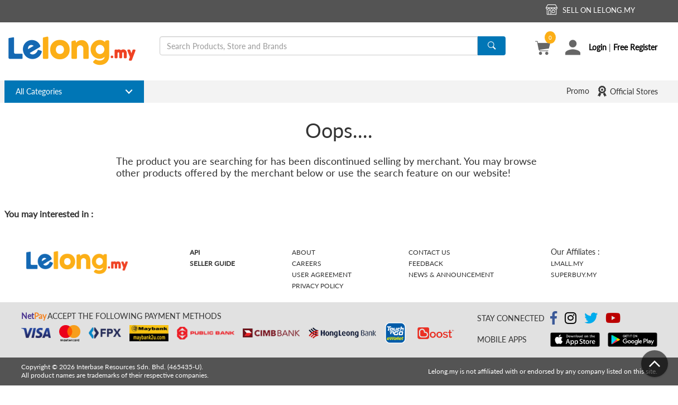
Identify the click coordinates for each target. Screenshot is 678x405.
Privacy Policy (317, 286)
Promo (577, 91)
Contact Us (429, 252)
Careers (306, 263)
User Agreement (322, 274)
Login (598, 47)
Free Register (635, 47)
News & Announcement (451, 274)
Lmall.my (567, 263)
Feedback (425, 263)
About (303, 252)
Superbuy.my (574, 274)
